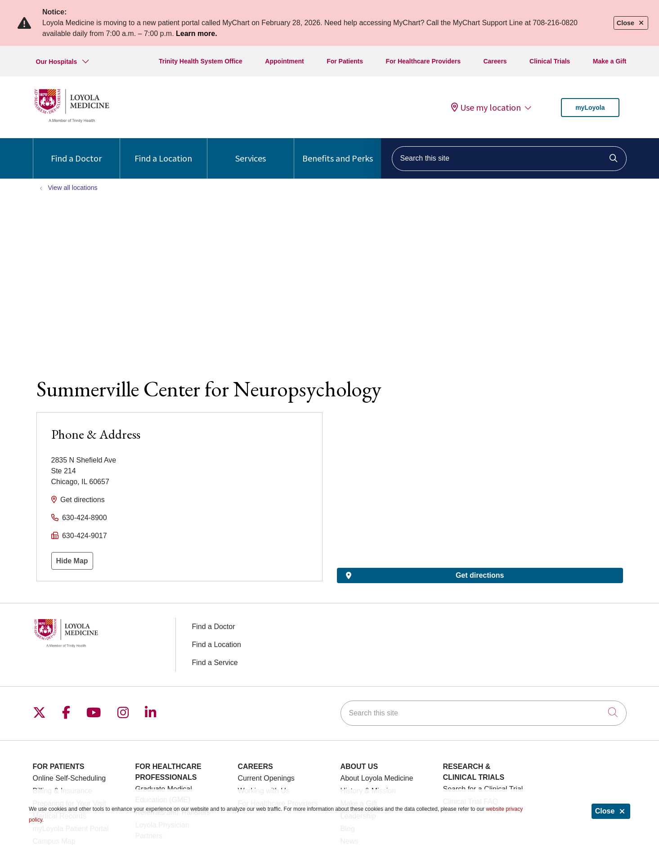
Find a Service (215, 662)
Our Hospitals (56, 61)
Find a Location (163, 151)
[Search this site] (509, 158)
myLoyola (590, 107)
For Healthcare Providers (423, 61)
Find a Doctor (76, 151)
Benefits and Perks (337, 151)
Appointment (284, 61)
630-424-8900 (84, 517)
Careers (495, 61)
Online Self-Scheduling (69, 778)
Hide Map (72, 561)
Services (250, 151)
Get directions (82, 499)
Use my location (486, 107)
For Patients (345, 61)
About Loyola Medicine (377, 778)
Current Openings (266, 778)
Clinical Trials (549, 61)
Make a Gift (610, 61)
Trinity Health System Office (200, 61)
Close (611, 811)
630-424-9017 (84, 535)
